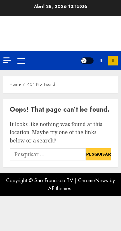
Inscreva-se (113, 60)
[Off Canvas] (7, 60)
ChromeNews (93, 180)
